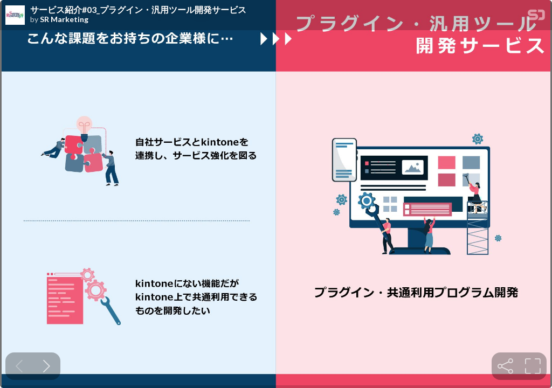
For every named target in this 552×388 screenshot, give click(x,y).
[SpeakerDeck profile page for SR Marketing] (15, 15)
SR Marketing (64, 19)
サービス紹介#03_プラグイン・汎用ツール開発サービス (138, 9)
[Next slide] (46, 366)
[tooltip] (505, 366)
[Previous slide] (19, 366)
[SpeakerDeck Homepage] (536, 17)
